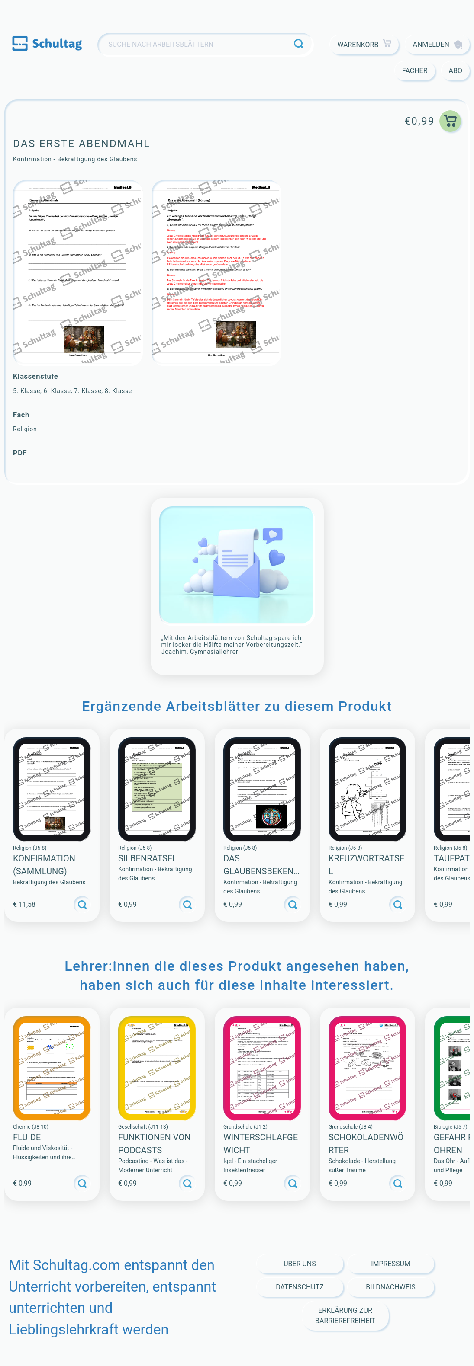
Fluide (27, 1137)
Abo (455, 71)
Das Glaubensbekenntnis (261, 871)
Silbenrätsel (147, 858)
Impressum (390, 1264)
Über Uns (300, 1264)
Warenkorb (364, 44)
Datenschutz (300, 1287)
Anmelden (437, 44)
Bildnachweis (390, 1287)
